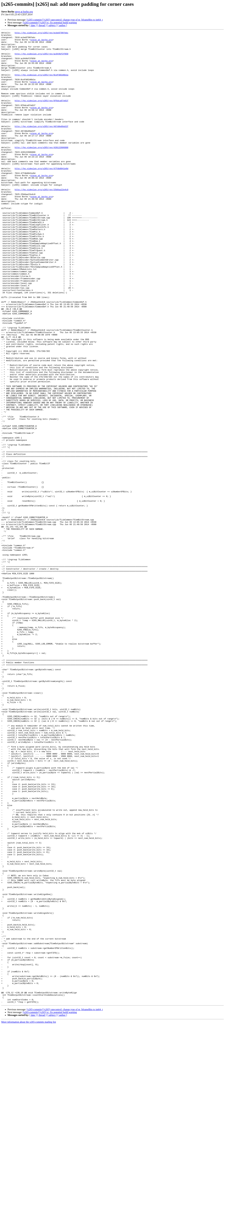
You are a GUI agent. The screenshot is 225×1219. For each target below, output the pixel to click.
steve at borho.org (24, 11)
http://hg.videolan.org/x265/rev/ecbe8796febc (41, 33)
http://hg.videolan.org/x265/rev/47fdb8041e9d (41, 196)
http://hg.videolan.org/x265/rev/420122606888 (41, 170)
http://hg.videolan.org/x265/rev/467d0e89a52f (41, 145)
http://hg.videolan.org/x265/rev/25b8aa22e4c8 (41, 221)
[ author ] (62, 25)
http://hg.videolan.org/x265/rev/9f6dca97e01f (41, 114)
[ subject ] (52, 25)
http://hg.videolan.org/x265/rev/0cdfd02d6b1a (41, 83)
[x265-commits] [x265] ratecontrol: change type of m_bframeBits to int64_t (65, 19)
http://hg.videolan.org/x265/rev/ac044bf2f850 (41, 58)
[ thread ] (41, 25)
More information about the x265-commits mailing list (28, 1216)
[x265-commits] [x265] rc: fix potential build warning (50, 22)
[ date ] (33, 25)
